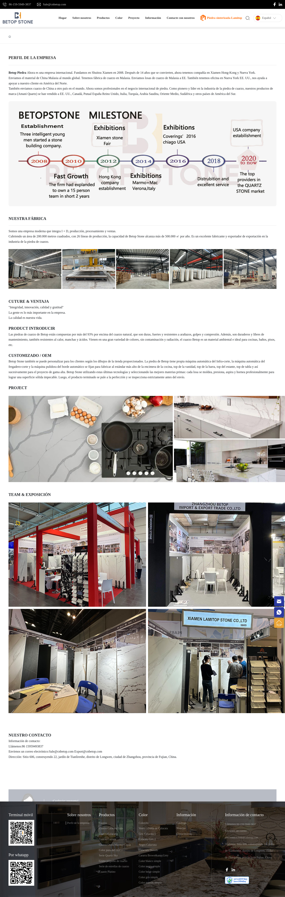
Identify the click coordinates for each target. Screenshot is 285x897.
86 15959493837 (32, 746)
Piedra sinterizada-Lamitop (224, 17)
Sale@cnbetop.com (54, 4)
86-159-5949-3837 (20, 4)
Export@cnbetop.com (88, 751)
